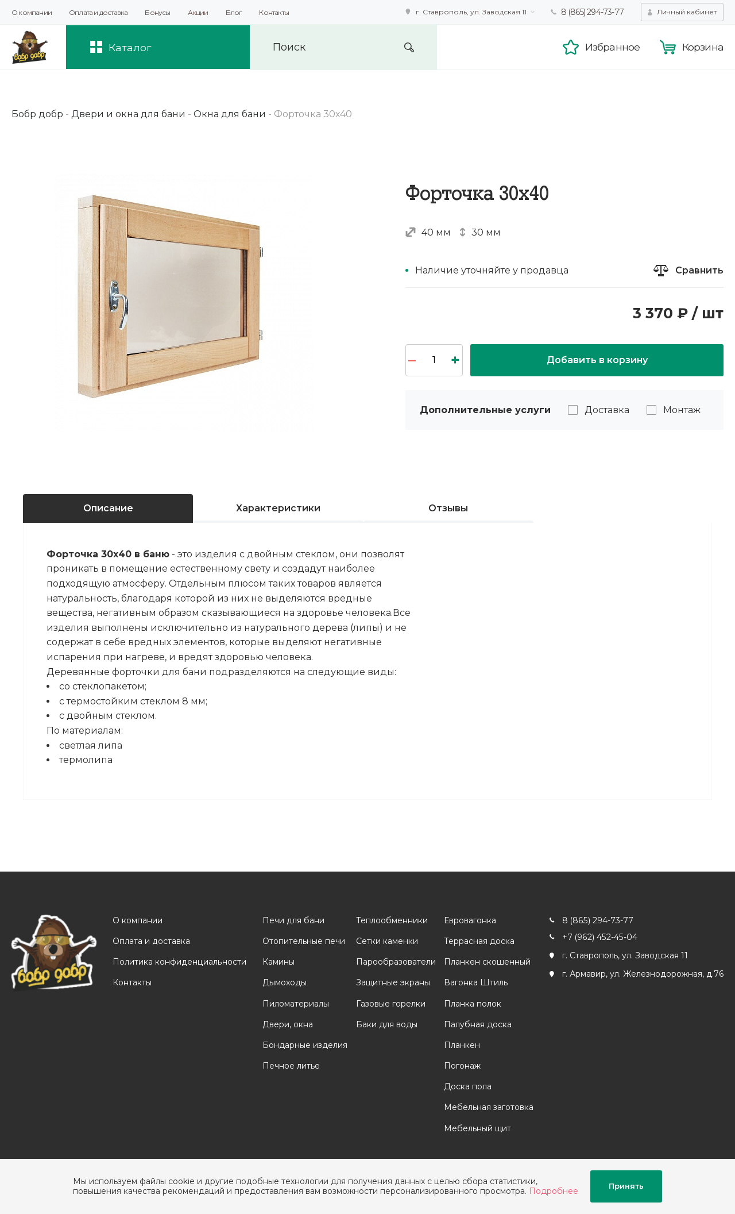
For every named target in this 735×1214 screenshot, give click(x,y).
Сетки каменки (386, 941)
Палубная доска (477, 1024)
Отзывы (448, 508)
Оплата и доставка (98, 12)
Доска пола (467, 1086)
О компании (31, 12)
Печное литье (290, 1066)
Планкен (461, 1045)
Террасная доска (478, 941)
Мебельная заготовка (488, 1108)
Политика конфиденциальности (179, 962)
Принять (626, 1186)
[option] (183, 303)
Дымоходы (284, 983)
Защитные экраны (392, 983)
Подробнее (553, 1191)
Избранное (612, 47)
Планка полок (472, 1004)
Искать (412, 47)
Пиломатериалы (295, 1004)
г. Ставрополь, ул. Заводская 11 (471, 11)
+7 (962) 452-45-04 (599, 937)
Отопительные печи (303, 941)
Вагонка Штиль (475, 983)
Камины (278, 962)
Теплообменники (391, 920)
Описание (108, 508)
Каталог (131, 47)
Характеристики (278, 508)
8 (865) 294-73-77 (592, 12)
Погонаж (461, 1066)
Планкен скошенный (486, 962)
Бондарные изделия (304, 1045)
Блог (234, 12)
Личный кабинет (687, 11)
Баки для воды (386, 1024)
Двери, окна (287, 1024)
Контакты (274, 12)
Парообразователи (395, 962)
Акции (198, 12)
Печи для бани (293, 920)
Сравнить (699, 270)
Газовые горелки (390, 1004)
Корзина (703, 47)
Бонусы (157, 12)
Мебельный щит (476, 1128)
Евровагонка (469, 920)
